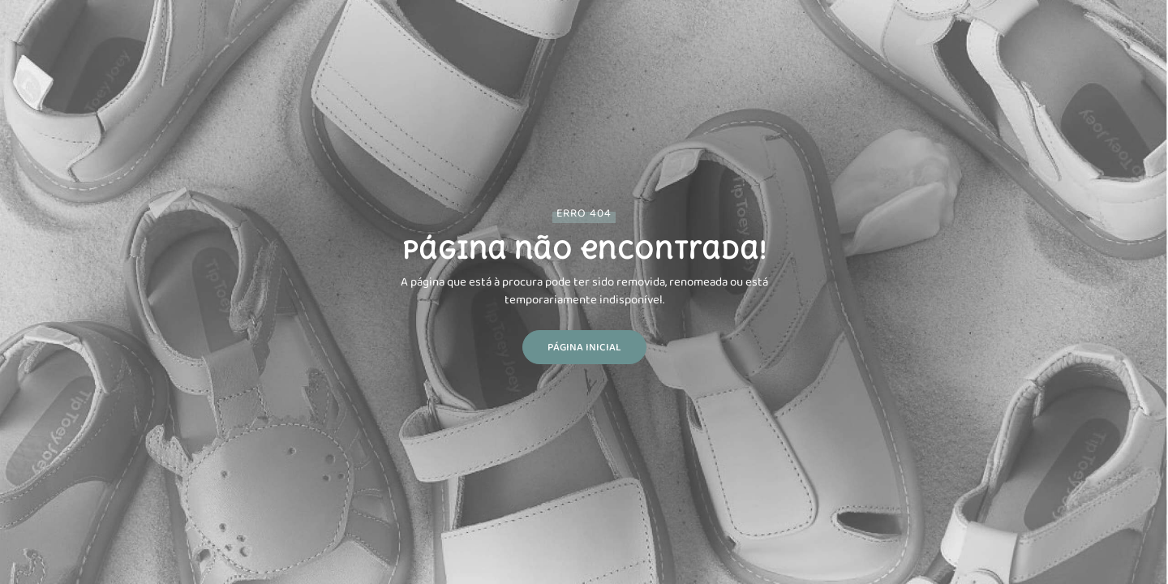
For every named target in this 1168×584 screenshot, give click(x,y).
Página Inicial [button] (584, 346)
